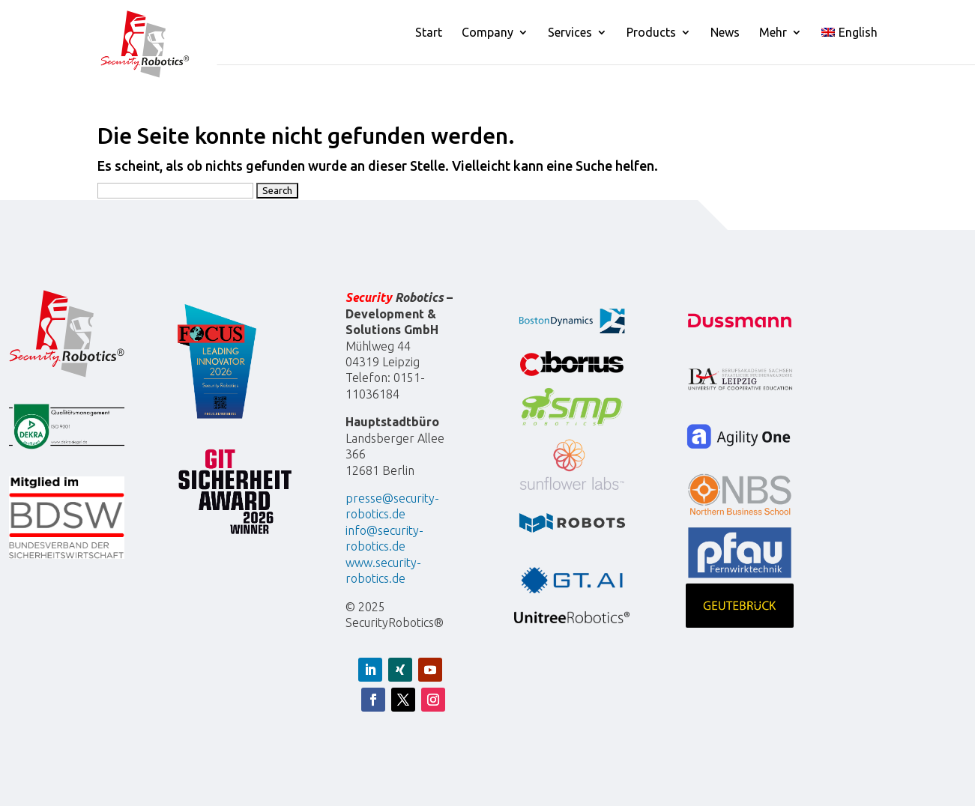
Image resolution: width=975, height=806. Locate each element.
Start (428, 33)
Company (487, 33)
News (725, 33)
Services (570, 33)
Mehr (773, 33)
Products (651, 33)
